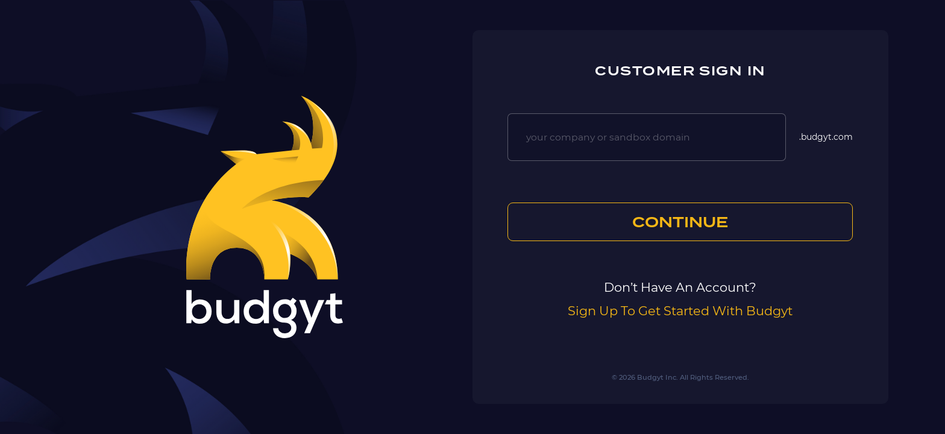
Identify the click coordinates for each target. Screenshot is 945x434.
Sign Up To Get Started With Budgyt (680, 310)
